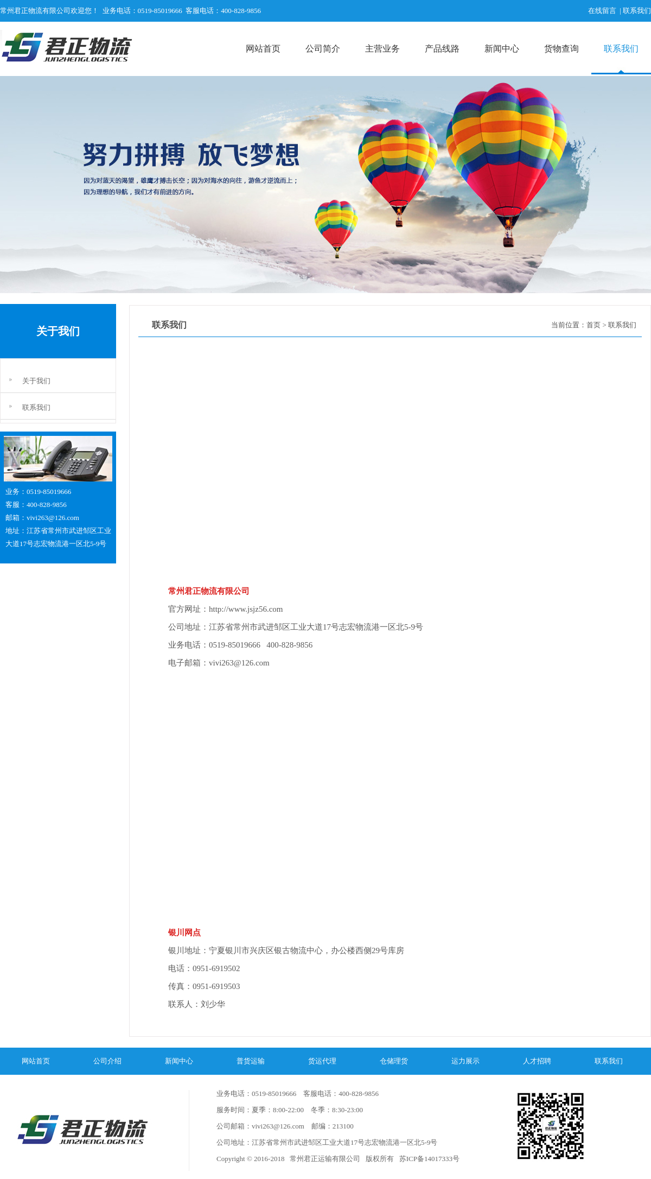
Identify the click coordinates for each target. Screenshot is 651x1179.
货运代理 (322, 1061)
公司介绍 (107, 1061)
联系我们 (621, 48)
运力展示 (465, 1061)
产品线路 (442, 48)
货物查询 (561, 48)
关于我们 (36, 381)
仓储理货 (394, 1061)
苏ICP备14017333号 (428, 1159)
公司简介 (322, 48)
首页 (593, 325)
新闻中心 (501, 48)
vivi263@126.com (53, 518)
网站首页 (263, 48)
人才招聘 (537, 1061)
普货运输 (251, 1061)
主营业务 (382, 48)
